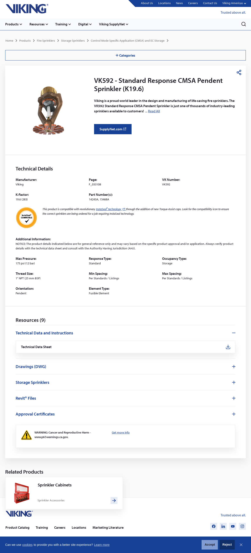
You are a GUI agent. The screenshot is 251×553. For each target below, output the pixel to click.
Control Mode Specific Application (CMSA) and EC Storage (128, 40)
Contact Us (210, 3)
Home (9, 40)
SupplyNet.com (114, 130)
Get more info (121, 432)
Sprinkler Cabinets (55, 484)
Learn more (102, 544)
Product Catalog (17, 527)
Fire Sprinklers (46, 40)
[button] (234, 3)
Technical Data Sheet (36, 347)
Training (62, 24)
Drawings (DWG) (31, 366)
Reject (227, 544)
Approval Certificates (35, 414)
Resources (37, 24)
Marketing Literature (108, 527)
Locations (164, 3)
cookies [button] (27, 544)
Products (12, 24)
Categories (125, 55)
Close (241, 545)
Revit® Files (26, 398)
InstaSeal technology (111, 209)
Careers (193, 3)
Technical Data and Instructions (44, 332)
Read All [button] (154, 111)
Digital (84, 24)
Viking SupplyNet (113, 24)
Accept (210, 544)
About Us (147, 3)
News (179, 3)
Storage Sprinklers (73, 40)
